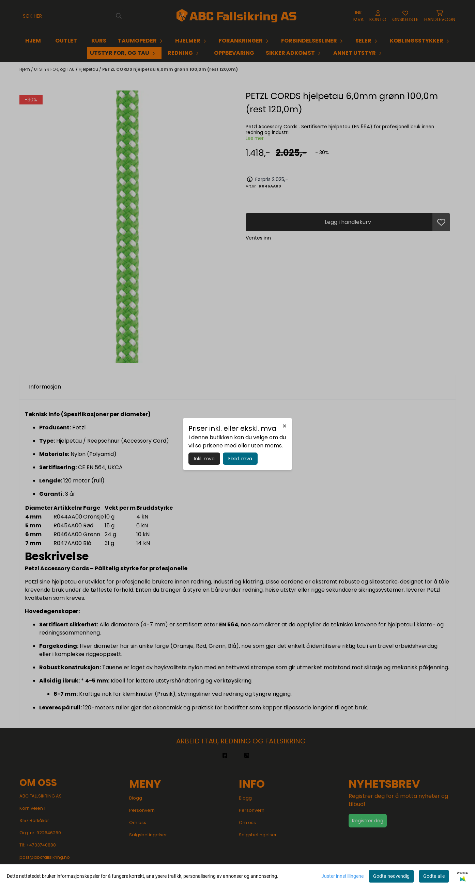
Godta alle (434, 876)
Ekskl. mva (240, 458)
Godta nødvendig (391, 876)
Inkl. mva (204, 458)
